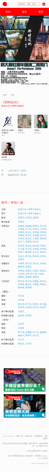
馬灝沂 (21, 251)
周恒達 (28, 256)
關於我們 (19, 436)
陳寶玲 (36, 225)
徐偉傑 (21, 238)
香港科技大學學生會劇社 (12, 105)
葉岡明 (36, 276)
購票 (24, 11)
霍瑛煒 (36, 245)
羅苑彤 (28, 284)
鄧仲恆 (43, 235)
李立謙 (21, 248)
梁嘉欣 (21, 311)
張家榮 (43, 256)
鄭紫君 (21, 343)
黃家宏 (28, 238)
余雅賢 (21, 263)
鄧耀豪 (21, 225)
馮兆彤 (36, 263)
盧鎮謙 (43, 332)
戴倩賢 (28, 251)
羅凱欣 (21, 335)
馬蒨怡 (43, 284)
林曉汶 (36, 304)
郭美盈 (36, 130)
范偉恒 (36, 270)
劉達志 (43, 270)
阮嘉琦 (21, 259)
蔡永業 (43, 225)
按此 (46, 451)
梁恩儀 (43, 232)
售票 (40, 11)
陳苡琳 (28, 281)
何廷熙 (21, 323)
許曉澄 (43, 245)
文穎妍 (41, 273)
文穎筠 (28, 343)
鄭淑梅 (21, 281)
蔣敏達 (28, 266)
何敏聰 (21, 328)
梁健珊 (21, 307)
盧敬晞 (21, 266)
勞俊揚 (28, 217)
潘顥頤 (36, 217)
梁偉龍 (36, 248)
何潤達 (21, 229)
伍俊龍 (28, 307)
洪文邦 (28, 229)
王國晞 (36, 238)
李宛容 (21, 295)
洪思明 (43, 229)
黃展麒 (28, 225)
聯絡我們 (28, 436)
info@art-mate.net (43, 457)
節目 (8, 11)
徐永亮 (36, 251)
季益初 (21, 256)
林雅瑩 (21, 221)
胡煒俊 (43, 307)
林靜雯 (20, 130)
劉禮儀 (21, 284)
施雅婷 (21, 276)
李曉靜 (36, 284)
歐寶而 (21, 217)
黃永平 (21, 241)
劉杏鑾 (43, 304)
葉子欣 (28, 304)
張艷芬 (28, 270)
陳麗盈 (36, 281)
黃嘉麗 (28, 287)
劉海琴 (21, 245)
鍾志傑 (21, 304)
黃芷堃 (36, 335)
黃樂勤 (43, 238)
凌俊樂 (43, 263)
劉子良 (36, 332)
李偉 (27, 273)
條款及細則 (45, 437)
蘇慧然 (28, 335)
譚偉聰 (28, 276)
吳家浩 (36, 307)
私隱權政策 (38, 436)
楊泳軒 (36, 241)
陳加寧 (28, 245)
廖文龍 (33, 273)
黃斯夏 (21, 315)
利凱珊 (21, 273)
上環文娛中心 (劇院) (17, 170)
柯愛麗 (36, 235)
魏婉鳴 (21, 287)
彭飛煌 (21, 299)
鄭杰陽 (21, 332)
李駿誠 (21, 235)
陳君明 (4, 157)
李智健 (36, 232)
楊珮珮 (28, 241)
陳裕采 (43, 281)
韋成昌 (43, 251)
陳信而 (28, 263)
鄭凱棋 (36, 256)
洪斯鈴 (36, 229)
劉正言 (28, 232)
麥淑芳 (28, 235)
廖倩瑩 (43, 248)
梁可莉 (21, 339)
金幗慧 (28, 332)
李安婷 (28, 248)
